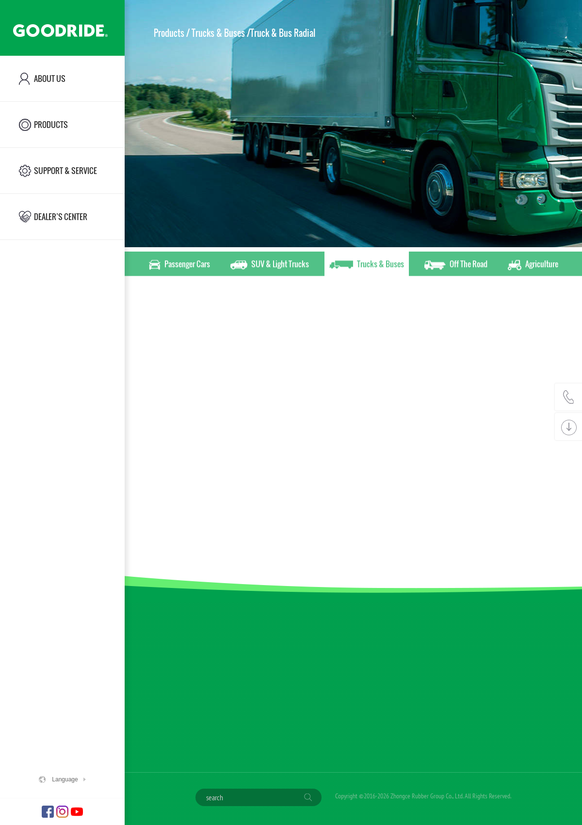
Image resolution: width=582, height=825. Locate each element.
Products (169, 33)
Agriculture (533, 266)
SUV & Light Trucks (269, 266)
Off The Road (455, 266)
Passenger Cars (179, 266)
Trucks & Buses (366, 266)
